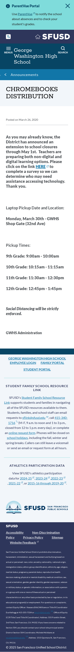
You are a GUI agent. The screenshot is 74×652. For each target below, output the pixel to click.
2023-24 (43, 478)
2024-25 (27, 478)
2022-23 (58, 478)
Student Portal (37, 369)
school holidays (17, 438)
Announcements (24, 74)
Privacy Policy (33, 537)
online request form (22, 433)
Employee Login (23, 362)
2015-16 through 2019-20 (47, 483)
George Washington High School (37, 358)
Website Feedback (24, 542)
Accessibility (15, 532)
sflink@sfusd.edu (35, 417)
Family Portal (52, 362)
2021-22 (15, 483)
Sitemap (57, 537)
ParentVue (26, 14)
